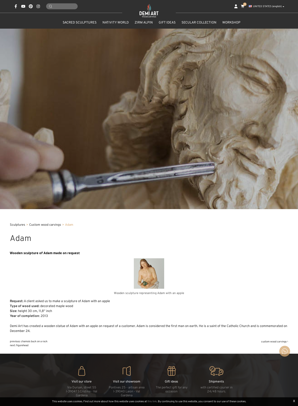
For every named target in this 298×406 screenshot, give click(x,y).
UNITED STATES (266, 6)
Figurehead (22, 345)
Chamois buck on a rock (34, 341)
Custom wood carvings (45, 225)
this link (152, 401)
